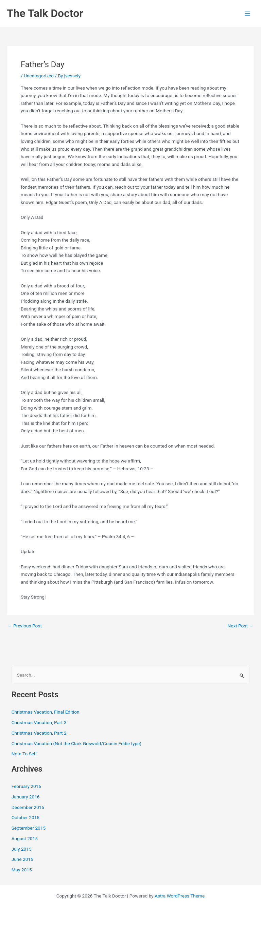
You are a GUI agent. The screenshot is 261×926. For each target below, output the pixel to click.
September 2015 (29, 828)
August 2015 (25, 838)
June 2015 (22, 859)
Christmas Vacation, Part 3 (39, 722)
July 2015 (22, 849)
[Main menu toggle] (248, 13)
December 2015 (28, 807)
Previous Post (24, 626)
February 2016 (26, 786)
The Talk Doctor (45, 13)
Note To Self (24, 753)
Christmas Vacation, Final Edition (46, 712)
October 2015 (25, 817)
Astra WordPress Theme (180, 896)
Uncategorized (39, 75)
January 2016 (26, 796)
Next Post (240, 626)
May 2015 (22, 869)
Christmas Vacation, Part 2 (39, 733)
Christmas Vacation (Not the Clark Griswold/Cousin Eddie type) (76, 743)
